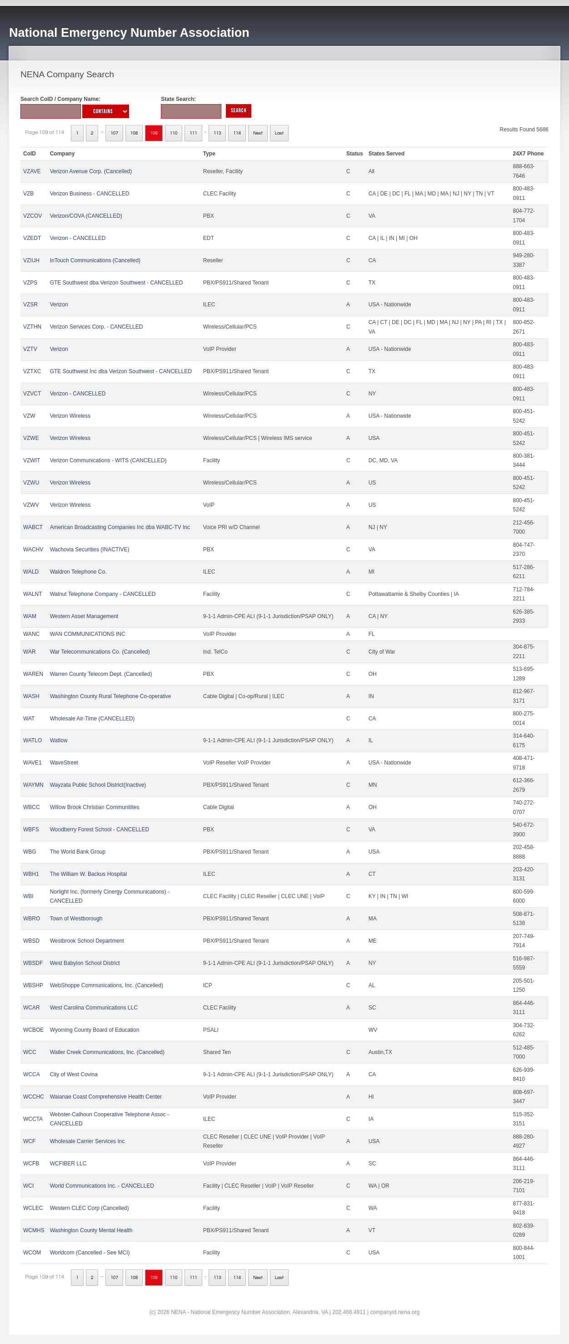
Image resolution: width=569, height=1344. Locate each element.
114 (237, 133)
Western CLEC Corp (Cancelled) (89, 1208)
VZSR (30, 304)
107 (114, 133)
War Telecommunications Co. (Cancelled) (100, 652)
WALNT (32, 594)
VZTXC (32, 371)
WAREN (33, 674)
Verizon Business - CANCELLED (90, 193)
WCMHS (34, 1230)
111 (193, 133)
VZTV (30, 349)
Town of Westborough (76, 918)
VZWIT (31, 460)
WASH (31, 696)
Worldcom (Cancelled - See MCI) (90, 1252)
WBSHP (33, 985)
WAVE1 (32, 762)
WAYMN (33, 785)
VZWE (31, 438)
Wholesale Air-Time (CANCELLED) (92, 718)
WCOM (32, 1252)
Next (258, 133)
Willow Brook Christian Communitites (95, 807)
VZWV (31, 505)
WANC (31, 634)
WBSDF (33, 963)
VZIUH (31, 260)
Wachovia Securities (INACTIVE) (90, 549)
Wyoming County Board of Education (95, 1030)
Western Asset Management (84, 616)
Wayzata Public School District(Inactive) (98, 785)
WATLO (32, 740)
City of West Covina (74, 1074)
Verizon (59, 304)
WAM (29, 616)
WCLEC (33, 1208)
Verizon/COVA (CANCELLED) (86, 216)
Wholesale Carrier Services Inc (87, 1141)
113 (217, 133)
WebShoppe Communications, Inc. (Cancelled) (106, 985)
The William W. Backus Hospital (88, 874)
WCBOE (33, 1030)
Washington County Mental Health (91, 1230)
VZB (28, 193)
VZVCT (32, 393)
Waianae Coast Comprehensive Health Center (106, 1097)
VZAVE (31, 171)
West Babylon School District (85, 963)
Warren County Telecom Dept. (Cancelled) (101, 674)
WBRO (31, 918)
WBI (28, 896)
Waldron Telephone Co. (78, 572)
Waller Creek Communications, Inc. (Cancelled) (107, 1052)
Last (279, 133)
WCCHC (33, 1097)
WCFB (31, 1163)
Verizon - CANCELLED (78, 238)
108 (134, 133)
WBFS (31, 829)
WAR (29, 652)
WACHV (33, 549)
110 (174, 133)
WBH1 (31, 874)
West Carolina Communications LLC (94, 1007)
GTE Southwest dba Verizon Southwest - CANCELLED (116, 283)
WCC (29, 1052)
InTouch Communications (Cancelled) (95, 260)
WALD (31, 572)
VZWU (31, 483)
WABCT (33, 527)
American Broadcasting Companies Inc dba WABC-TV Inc (120, 527)
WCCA (31, 1074)
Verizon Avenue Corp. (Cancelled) (91, 171)
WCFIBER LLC (68, 1163)
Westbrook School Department (87, 941)
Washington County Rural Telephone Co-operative (110, 696)
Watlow (59, 740)
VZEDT (32, 238)
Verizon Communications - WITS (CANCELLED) (108, 460)
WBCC (31, 807)
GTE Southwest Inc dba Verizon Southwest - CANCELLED (121, 371)
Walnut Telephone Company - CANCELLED (103, 594)
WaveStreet (64, 762)
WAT (29, 718)
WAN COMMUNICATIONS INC (87, 634)
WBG (29, 852)
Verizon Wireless (70, 416)
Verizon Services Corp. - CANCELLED (96, 327)
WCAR (31, 1007)
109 (154, 133)
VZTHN (32, 327)
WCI (28, 1186)
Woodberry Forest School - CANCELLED (100, 829)
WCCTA (33, 1119)
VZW (29, 416)
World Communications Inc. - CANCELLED (102, 1186)
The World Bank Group (78, 852)
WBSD (31, 941)
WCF (29, 1141)
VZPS (30, 283)
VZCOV (32, 216)
